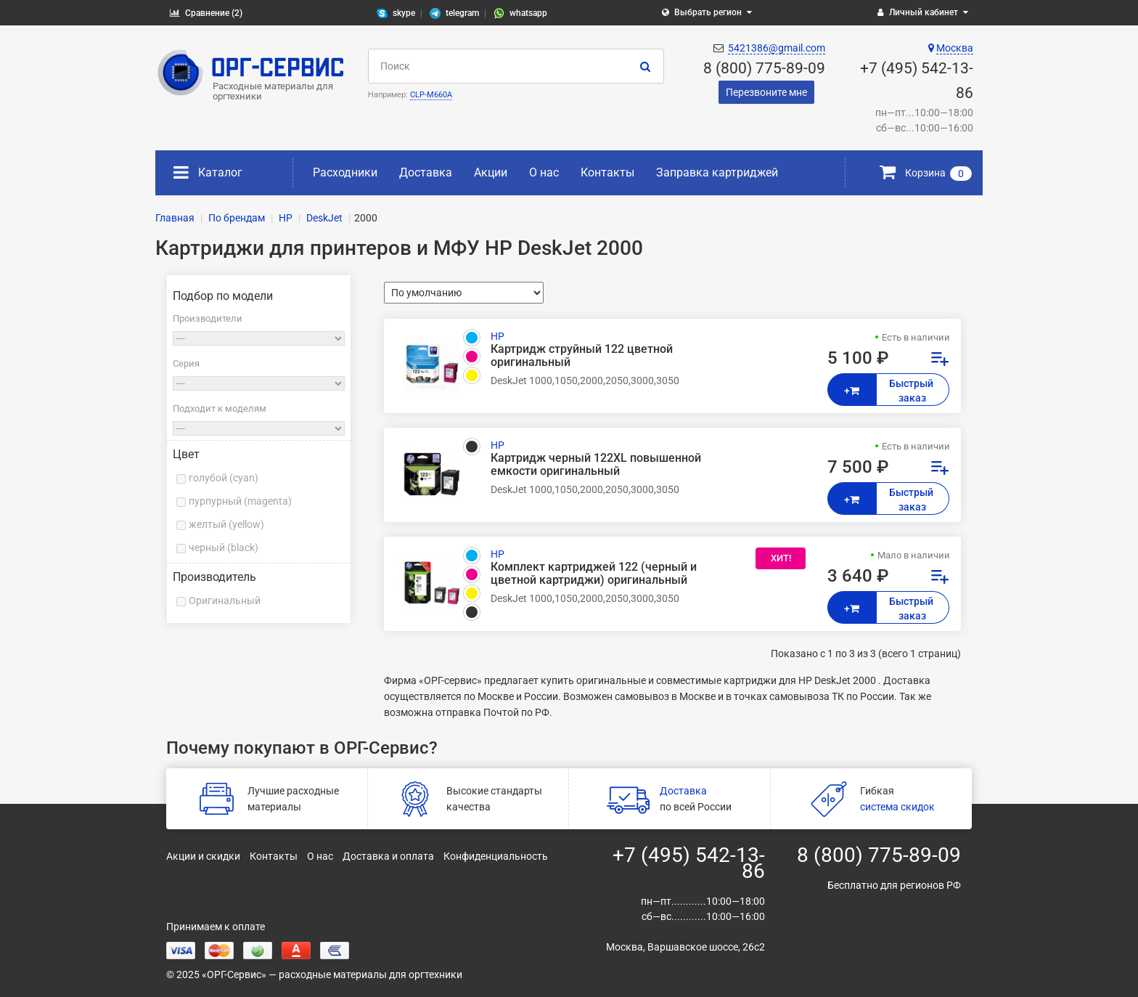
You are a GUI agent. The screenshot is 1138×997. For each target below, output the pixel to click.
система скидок (897, 807)
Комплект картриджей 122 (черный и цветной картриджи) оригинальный (594, 574)
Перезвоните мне (766, 92)
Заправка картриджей (717, 172)
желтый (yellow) (226, 524)
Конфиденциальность (495, 856)
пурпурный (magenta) (240, 501)
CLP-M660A (431, 94)
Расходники (345, 172)
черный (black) (223, 547)
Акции (490, 172)
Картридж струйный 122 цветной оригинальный (582, 356)
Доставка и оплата (388, 856)
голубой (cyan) (223, 478)
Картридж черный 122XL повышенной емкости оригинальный (596, 465)
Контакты (607, 172)
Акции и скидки (203, 856)
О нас (544, 172)
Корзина (926, 173)
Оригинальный (225, 600)
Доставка (425, 172)
